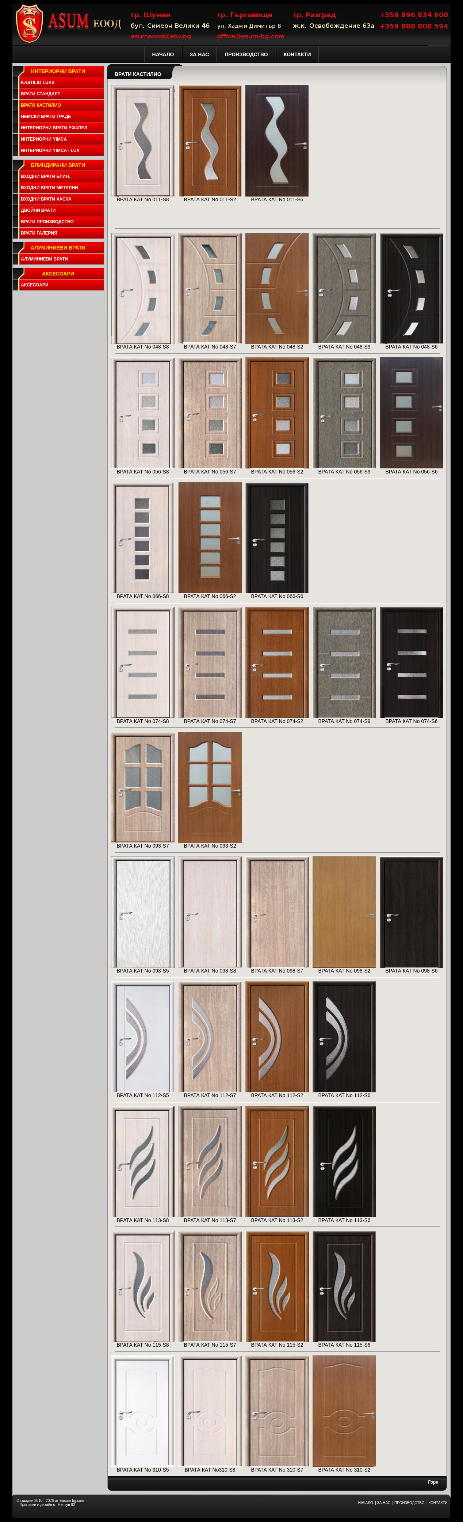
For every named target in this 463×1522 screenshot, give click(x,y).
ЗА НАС (383, 1503)
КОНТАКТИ (437, 1503)
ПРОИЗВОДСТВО (409, 1503)
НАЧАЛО (365, 1503)
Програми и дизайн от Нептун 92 (47, 1505)
